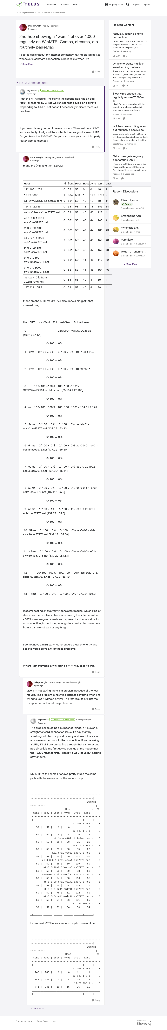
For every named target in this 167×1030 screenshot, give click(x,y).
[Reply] (96, 72)
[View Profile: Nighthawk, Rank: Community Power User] (22, 92)
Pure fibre (127, 239)
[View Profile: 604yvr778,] (116, 253)
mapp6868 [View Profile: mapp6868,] (141, 243)
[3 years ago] (126, 113)
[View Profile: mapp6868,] (116, 241)
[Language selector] (114, 4)
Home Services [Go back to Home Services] (59, 13)
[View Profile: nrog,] (116, 229)
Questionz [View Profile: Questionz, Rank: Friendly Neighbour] (117, 81)
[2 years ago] (126, 51)
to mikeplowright (73, 682)
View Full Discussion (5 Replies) (32, 82)
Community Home (24, 1021)
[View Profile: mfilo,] (116, 218)
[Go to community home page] (28, 4)
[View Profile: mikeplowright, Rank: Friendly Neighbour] (23, 27)
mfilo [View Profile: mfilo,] (138, 220)
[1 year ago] (128, 81)
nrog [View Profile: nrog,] (138, 232)
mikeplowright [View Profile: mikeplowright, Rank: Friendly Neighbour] (34, 25)
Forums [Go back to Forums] (47, 13)
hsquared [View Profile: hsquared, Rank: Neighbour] (117, 174)
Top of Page (42, 1021)
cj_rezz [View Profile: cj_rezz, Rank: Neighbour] (116, 114)
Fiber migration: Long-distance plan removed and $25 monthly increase (133, 200)
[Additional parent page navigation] (39, 13)
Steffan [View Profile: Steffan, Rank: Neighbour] (116, 51)
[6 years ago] (130, 143)
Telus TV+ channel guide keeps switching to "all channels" (132, 251)
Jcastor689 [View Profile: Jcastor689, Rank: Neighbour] (118, 144)
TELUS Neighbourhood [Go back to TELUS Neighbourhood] (25, 13)
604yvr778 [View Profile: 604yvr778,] (141, 255)
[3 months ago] (127, 208)
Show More (26, 64)
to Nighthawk (68, 157)
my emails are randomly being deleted (130, 227)
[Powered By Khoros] (144, 1023)
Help (54, 1021)
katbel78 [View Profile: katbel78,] (140, 208)
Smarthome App (131, 215)
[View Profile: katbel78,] (116, 202)
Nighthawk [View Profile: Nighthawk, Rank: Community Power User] (32, 90)
